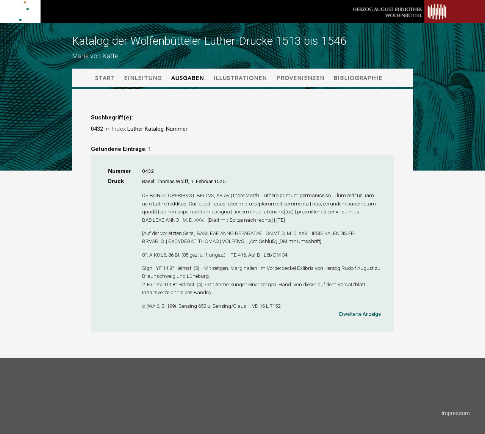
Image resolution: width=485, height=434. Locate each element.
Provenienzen (300, 77)
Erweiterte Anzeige (360, 314)
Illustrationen (240, 77)
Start (105, 77)
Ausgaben (187, 77)
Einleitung (143, 77)
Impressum (455, 413)
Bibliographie (357, 77)
